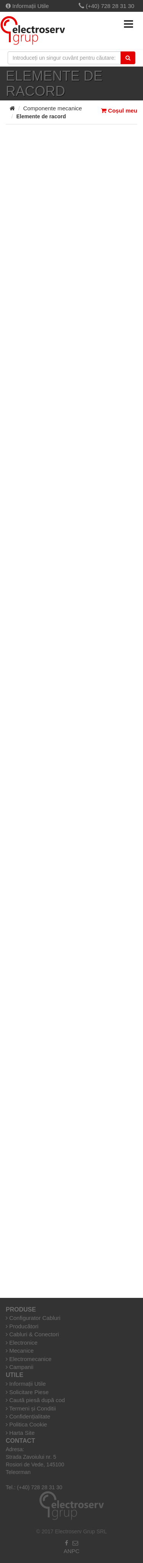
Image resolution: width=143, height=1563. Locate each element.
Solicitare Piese (27, 1392)
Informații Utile (27, 6)
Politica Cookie (26, 1424)
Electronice (21, 1342)
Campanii (20, 1367)
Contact (20, 1440)
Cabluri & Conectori (32, 1334)
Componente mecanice (52, 108)
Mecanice (20, 1350)
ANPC (72, 1551)
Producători (22, 1326)
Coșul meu (119, 110)
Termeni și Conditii (31, 1408)
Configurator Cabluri (33, 1318)
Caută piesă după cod (35, 1400)
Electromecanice (28, 1359)
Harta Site (20, 1432)
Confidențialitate (28, 1416)
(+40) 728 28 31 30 (106, 6)
